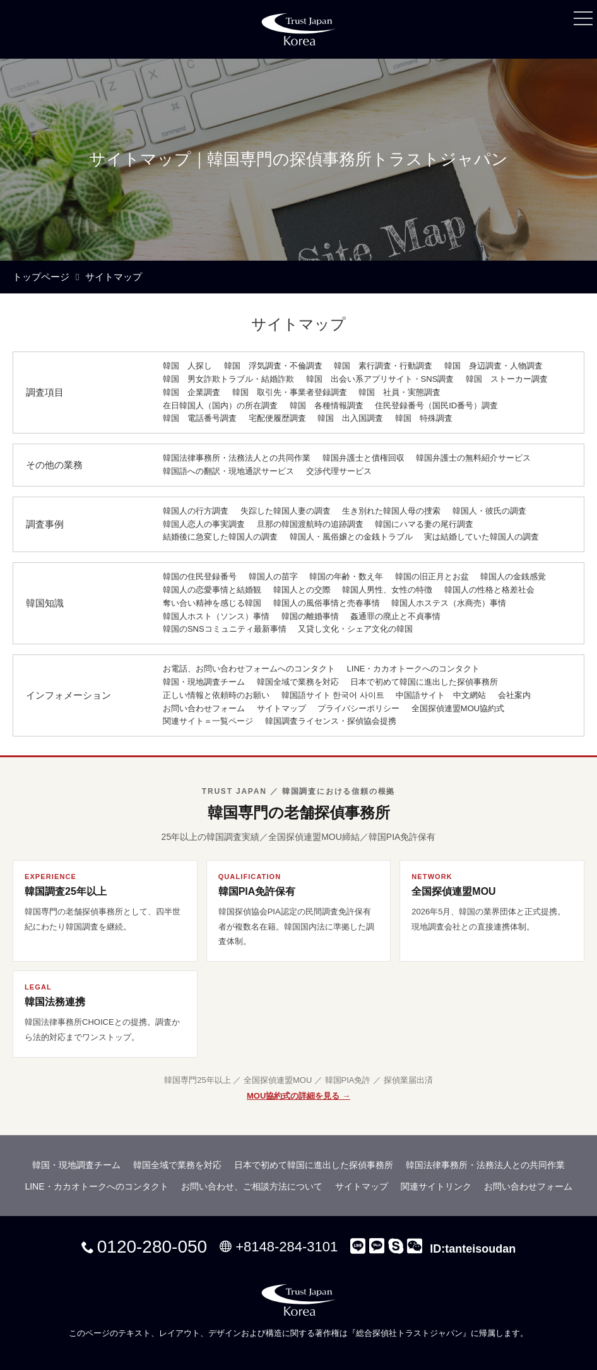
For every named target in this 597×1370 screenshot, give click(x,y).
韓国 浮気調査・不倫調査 (273, 365)
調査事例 (45, 524)
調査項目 (45, 392)
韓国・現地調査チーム (204, 682)
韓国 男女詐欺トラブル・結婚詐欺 (228, 379)
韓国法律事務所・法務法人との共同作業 (236, 458)
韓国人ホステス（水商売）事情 (448, 603)
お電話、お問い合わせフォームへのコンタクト (249, 668)
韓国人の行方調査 (195, 511)
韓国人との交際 (302, 589)
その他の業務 (54, 464)
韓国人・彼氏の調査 (489, 511)
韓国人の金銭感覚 (513, 576)
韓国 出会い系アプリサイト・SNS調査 (380, 379)
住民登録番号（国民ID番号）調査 (436, 405)
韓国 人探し (187, 365)
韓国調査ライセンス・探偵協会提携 (330, 721)
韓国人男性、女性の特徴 (387, 589)
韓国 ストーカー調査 (507, 379)
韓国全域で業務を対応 (298, 682)
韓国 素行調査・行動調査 (383, 365)
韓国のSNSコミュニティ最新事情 (225, 629)
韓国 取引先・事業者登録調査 (289, 392)
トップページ (41, 276)
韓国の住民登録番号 (200, 576)
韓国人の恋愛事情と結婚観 (212, 589)
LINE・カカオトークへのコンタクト (413, 668)
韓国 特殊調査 (423, 418)
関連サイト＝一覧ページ (208, 721)
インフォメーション (68, 695)
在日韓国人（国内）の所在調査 (220, 405)
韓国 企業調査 (191, 392)
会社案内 (514, 695)
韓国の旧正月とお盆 (432, 576)
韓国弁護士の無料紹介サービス (473, 458)
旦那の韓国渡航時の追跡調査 (310, 524)
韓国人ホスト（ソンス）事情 (216, 616)
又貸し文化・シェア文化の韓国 (355, 629)
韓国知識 (45, 603)
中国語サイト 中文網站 (441, 695)
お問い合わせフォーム (204, 708)
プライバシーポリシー (358, 708)
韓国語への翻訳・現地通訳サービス (228, 471)
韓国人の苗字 (273, 576)
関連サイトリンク (436, 1186)
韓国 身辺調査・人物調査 (493, 365)
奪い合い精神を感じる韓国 (212, 603)
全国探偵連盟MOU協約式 (457, 708)
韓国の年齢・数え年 (346, 576)
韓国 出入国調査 (350, 418)
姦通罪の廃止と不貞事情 (395, 616)
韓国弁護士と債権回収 (363, 458)
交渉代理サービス (339, 471)
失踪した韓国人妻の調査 (285, 511)
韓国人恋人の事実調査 (204, 524)
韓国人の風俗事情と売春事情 (326, 603)
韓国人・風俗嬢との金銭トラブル (351, 536)
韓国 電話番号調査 (200, 418)
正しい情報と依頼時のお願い (216, 695)
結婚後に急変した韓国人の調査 (220, 536)
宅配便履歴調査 (277, 418)
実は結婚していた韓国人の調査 (481, 536)
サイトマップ (281, 708)
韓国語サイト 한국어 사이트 (332, 695)
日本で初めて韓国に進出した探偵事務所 (424, 682)
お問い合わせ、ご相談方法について (251, 1186)
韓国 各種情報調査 (327, 405)
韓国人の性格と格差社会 (489, 589)
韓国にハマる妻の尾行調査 (424, 524)
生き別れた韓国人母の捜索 (391, 511)
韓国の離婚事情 (310, 616)
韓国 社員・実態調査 (399, 392)
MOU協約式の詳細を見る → (298, 1096)
